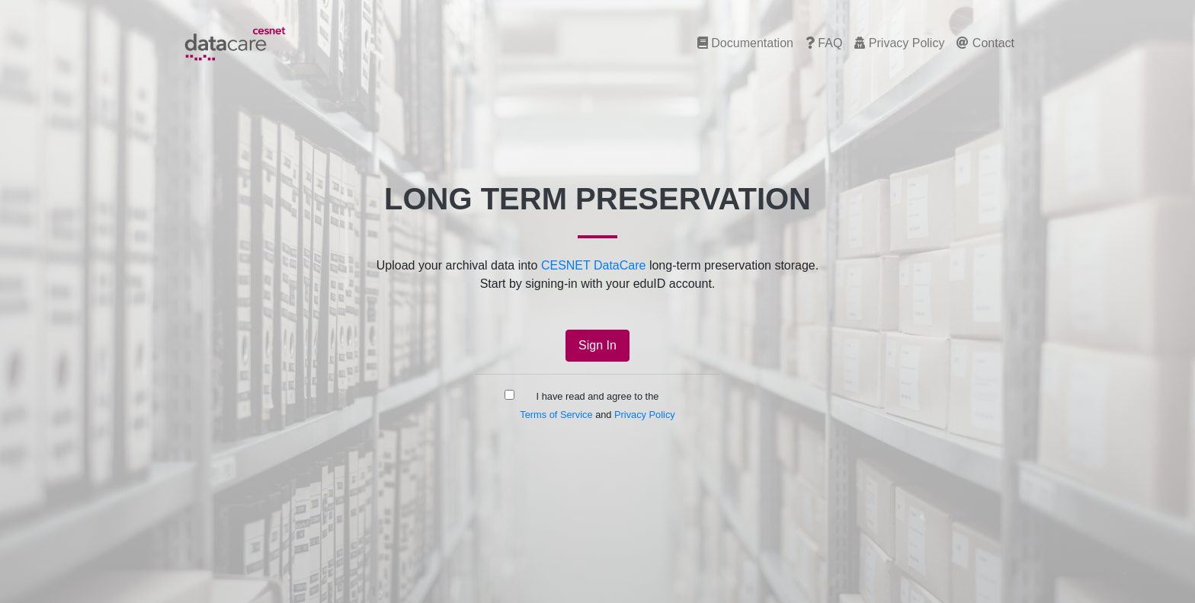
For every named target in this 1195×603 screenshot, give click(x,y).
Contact (985, 43)
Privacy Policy (899, 43)
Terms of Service (556, 414)
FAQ (824, 43)
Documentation (745, 43)
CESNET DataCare (593, 265)
